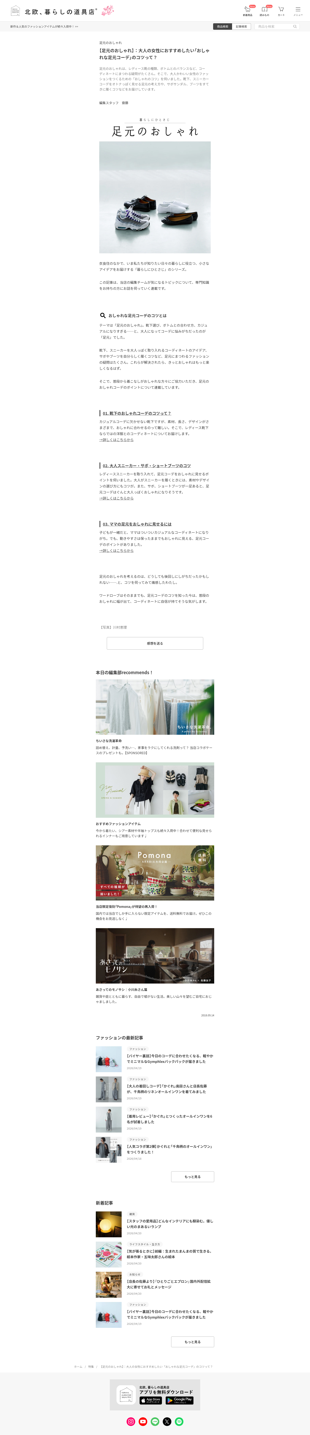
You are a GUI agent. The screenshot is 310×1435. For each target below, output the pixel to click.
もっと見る (192, 1176)
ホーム (78, 1367)
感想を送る (155, 643)
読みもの (264, 15)
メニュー (298, 15)
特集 (91, 1367)
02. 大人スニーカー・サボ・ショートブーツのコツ (147, 465)
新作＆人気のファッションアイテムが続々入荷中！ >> (44, 26)
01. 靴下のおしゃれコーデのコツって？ (137, 413)
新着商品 (247, 15)
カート (281, 15)
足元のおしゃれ (110, 42)
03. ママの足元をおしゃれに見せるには (137, 524)
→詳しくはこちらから (116, 439)
